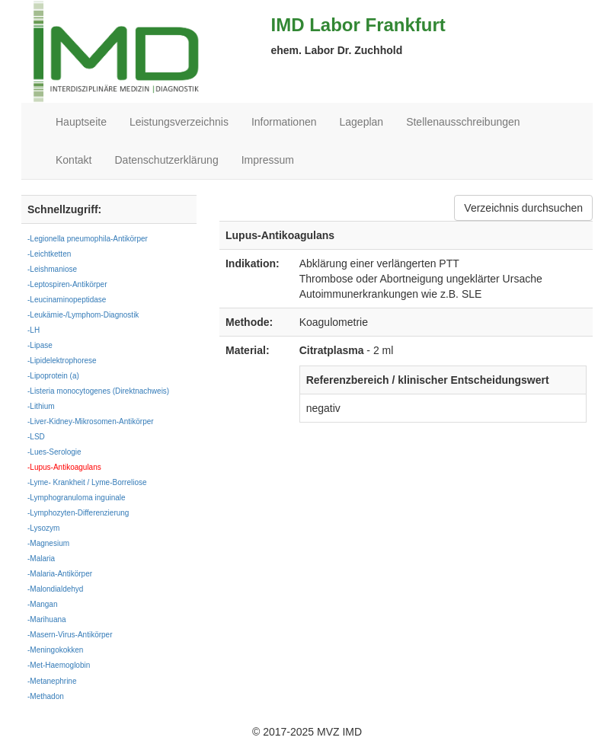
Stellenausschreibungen (463, 122)
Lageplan (362, 122)
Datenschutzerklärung (166, 160)
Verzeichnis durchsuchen (523, 208)
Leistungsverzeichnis (179, 122)
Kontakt (73, 160)
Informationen (284, 122)
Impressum (267, 160)
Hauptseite (81, 122)
